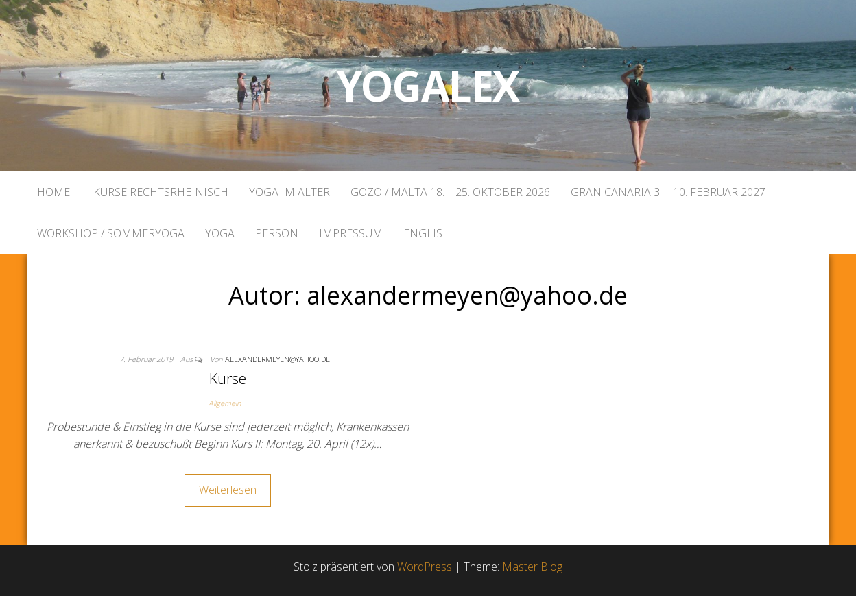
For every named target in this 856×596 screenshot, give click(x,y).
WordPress (424, 566)
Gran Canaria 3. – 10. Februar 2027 (668, 192)
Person (276, 233)
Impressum (351, 233)
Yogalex (428, 86)
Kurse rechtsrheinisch (159, 192)
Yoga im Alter (289, 192)
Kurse (227, 378)
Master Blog (532, 566)
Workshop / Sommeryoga (111, 233)
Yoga (220, 233)
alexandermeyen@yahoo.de (277, 359)
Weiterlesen (228, 489)
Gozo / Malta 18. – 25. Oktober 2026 (450, 192)
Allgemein (225, 403)
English (427, 233)
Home (53, 192)
